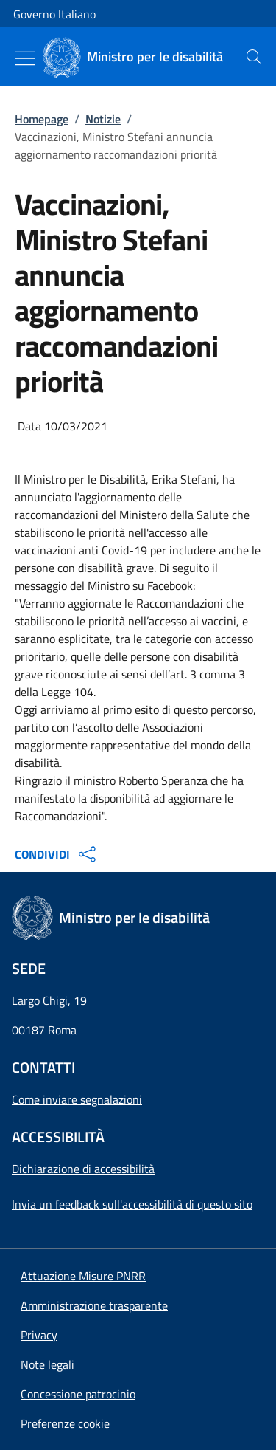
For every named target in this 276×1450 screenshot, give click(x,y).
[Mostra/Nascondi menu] (25, 58)
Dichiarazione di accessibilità (83, 1169)
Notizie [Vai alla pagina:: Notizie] (103, 119)
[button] (65, 1423)
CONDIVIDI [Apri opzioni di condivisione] (57, 854)
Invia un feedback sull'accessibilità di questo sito (132, 1204)
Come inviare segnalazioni (77, 1099)
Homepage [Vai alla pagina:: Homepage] (41, 119)
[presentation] (254, 57)
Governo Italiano (54, 14)
